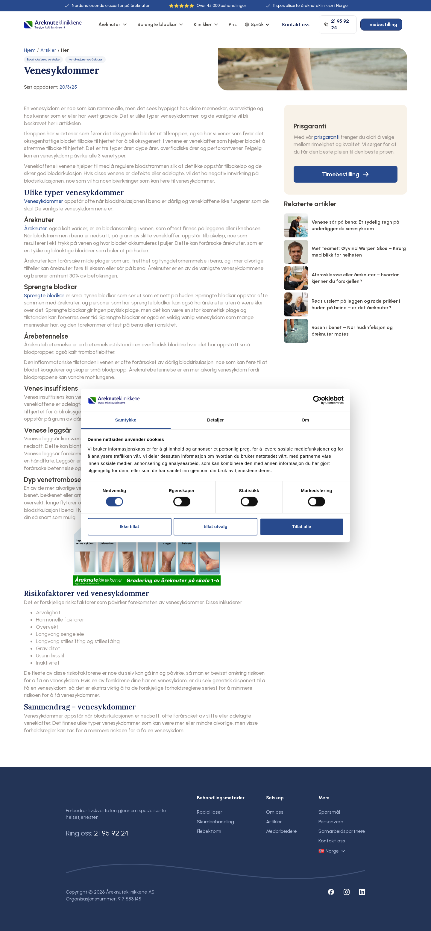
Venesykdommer (43, 201)
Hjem (30, 50)
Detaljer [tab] (215, 419)
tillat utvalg (215, 526)
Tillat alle (301, 526)
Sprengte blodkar (157, 24)
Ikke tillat (129, 526)
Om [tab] (305, 419)
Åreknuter (109, 24)
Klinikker (203, 24)
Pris (233, 24)
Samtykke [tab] (125, 419)
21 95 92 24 (111, 833)
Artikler (48, 50)
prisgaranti (326, 137)
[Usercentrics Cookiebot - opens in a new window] (317, 400)
